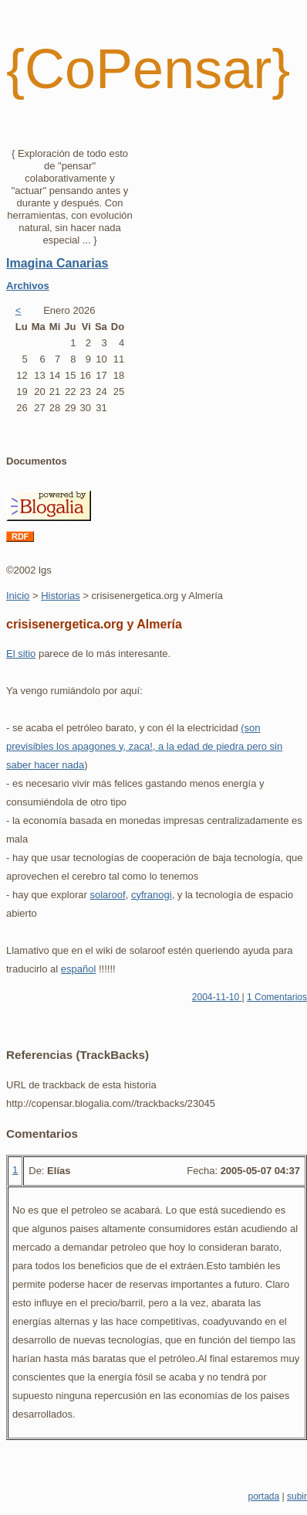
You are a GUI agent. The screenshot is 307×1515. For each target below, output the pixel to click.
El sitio (20, 653)
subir (297, 1496)
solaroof (107, 894)
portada (263, 1496)
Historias (60, 595)
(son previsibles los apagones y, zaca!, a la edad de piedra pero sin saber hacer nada (144, 746)
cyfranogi (151, 894)
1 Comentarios (277, 997)
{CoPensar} (148, 69)
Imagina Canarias (57, 263)
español (78, 969)
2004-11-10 (217, 997)
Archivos (27, 285)
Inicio (17, 595)
